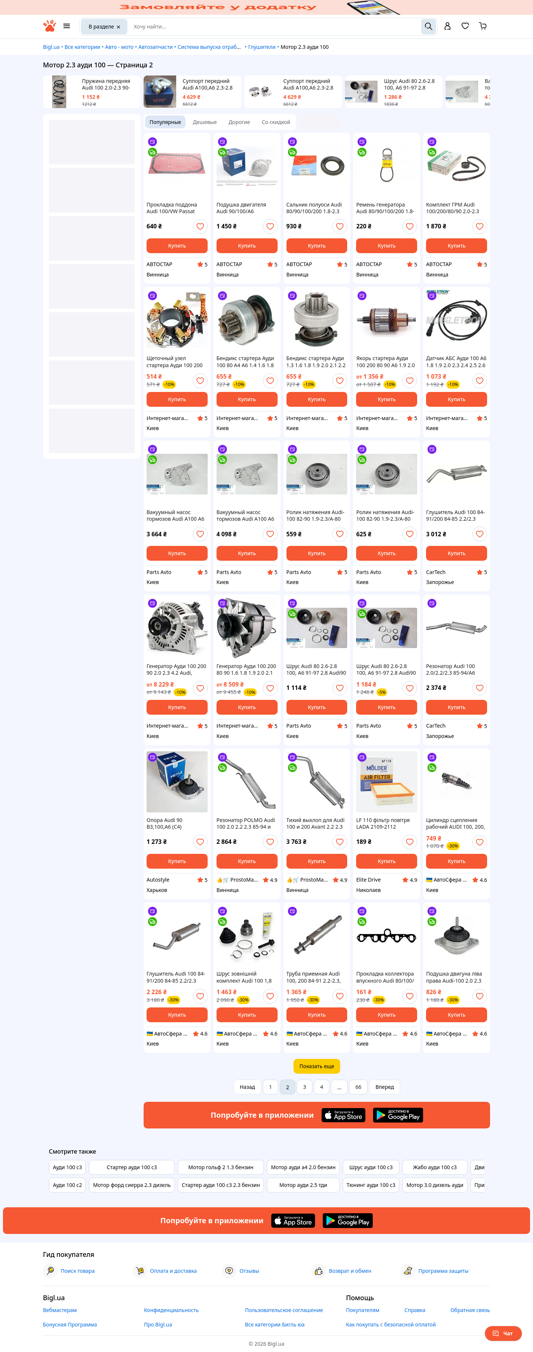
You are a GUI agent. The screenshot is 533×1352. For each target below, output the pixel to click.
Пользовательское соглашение (284, 1310)
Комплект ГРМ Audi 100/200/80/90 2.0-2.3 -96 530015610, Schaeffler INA (452, 208)
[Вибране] (465, 28)
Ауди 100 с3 (67, 1167)
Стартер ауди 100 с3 (132, 1167)
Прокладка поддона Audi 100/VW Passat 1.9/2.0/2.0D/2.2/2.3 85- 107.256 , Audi (175, 208)
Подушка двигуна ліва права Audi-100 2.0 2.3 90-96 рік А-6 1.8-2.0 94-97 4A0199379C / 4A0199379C (455, 977)
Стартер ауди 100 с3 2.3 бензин (221, 1184)
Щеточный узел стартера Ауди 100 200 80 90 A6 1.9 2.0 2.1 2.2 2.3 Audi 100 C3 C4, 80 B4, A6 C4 (174, 361)
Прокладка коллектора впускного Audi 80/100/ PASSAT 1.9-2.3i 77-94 (385, 977)
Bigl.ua (51, 46)
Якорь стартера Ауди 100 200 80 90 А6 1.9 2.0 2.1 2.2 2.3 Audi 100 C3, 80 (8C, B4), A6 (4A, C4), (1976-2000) (385, 361)
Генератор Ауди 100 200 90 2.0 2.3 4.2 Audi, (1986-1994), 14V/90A (176, 669)
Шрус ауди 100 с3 (371, 1167)
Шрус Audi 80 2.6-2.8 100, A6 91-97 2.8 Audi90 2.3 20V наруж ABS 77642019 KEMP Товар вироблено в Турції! (410, 84)
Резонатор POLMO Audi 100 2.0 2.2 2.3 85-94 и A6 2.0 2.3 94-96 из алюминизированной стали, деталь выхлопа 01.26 (246, 823)
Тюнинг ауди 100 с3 (371, 1184)
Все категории (82, 46)
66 (358, 1086)
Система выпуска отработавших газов (226, 46)
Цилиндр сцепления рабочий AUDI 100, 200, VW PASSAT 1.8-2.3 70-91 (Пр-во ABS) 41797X (456, 823)
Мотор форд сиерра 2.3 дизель (132, 1184)
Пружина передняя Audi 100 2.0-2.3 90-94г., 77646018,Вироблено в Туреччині (108, 84)
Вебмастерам (60, 1310)
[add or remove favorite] (200, 226)
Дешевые (205, 121)
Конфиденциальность (171, 1310)
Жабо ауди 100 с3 (435, 1167)
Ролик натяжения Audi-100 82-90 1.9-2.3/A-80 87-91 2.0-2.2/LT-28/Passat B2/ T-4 (315, 515)
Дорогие (239, 121)
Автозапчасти (155, 46)
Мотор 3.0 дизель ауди (434, 1184)
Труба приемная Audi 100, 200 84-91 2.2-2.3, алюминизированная (313, 977)
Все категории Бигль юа (275, 1324)
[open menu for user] (447, 27)
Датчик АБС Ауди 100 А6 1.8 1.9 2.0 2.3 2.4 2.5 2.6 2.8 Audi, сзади (456, 361)
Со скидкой (276, 121)
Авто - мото (119, 46)
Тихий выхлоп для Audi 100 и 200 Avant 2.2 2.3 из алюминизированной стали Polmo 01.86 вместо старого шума (315, 823)
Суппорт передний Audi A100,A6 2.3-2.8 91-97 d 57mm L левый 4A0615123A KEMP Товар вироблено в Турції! (312, 84)
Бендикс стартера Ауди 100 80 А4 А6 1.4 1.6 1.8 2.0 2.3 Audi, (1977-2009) (246, 361)
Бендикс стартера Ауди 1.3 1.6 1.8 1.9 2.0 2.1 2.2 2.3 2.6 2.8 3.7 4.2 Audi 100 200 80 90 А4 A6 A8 (316, 361)
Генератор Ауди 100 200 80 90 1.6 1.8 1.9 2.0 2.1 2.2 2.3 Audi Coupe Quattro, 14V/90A (246, 669)
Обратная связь (470, 1310)
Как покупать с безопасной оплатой (391, 1324)
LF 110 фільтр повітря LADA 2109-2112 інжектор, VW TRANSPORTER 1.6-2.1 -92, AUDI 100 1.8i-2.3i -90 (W (383, 823)
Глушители (261, 46)
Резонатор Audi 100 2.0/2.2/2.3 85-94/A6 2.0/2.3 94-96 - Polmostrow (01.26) (450, 669)
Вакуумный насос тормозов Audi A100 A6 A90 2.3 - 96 (175, 515)
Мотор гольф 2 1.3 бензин (221, 1167)
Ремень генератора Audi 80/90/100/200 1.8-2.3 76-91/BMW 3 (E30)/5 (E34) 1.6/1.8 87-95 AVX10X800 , (386, 208)
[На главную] (49, 29)
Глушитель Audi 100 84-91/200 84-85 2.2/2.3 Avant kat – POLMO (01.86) (455, 515)
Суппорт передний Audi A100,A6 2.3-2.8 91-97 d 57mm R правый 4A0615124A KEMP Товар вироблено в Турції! (208, 84)
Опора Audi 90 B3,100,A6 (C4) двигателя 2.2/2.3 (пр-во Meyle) (177, 823)
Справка (415, 1310)
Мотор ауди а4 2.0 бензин (303, 1167)
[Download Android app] (398, 1115)
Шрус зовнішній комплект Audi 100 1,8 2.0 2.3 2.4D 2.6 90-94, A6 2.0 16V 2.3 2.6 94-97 (247, 977)
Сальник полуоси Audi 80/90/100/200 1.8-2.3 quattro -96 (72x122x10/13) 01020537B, (314, 208)
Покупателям (362, 1310)
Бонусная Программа (70, 1324)
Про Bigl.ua (158, 1324)
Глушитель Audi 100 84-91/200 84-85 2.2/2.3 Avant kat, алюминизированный (176, 977)
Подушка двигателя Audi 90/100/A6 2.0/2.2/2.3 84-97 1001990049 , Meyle (241, 208)
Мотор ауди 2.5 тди (303, 1184)
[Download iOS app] (343, 1115)
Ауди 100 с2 (67, 1184)
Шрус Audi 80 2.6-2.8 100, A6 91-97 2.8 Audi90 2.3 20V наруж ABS (316, 669)
